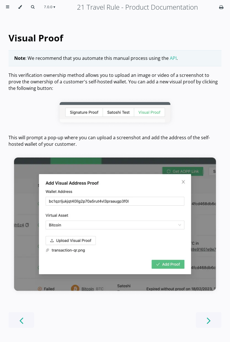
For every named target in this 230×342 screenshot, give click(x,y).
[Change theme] (20, 7)
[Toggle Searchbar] (32, 7)
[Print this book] (221, 7)
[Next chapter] (208, 320)
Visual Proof (36, 38)
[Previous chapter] (21, 320)
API (173, 58)
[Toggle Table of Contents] (7, 7)
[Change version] (49, 7)
